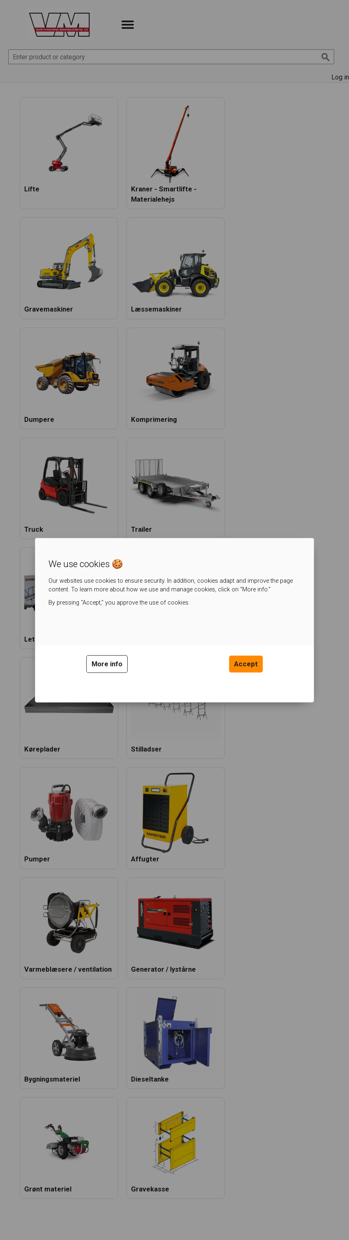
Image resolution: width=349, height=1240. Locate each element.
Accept (246, 664)
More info (107, 664)
